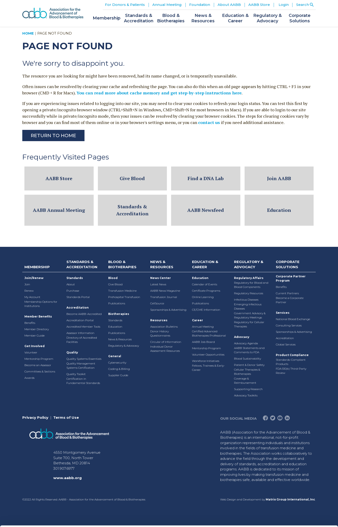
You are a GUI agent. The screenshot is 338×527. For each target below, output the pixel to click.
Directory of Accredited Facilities (81, 340)
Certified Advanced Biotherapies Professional (209, 333)
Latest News (158, 284)
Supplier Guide (118, 375)
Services (282, 312)
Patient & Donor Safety (249, 365)
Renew (29, 290)
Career (197, 320)
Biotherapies (118, 314)
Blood (113, 278)
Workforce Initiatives (205, 361)
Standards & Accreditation (132, 210)
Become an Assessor (37, 365)
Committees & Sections (39, 371)
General (114, 356)
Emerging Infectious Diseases (247, 306)
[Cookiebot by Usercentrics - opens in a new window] (30, 517)
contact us (209, 122)
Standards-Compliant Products (291, 362)
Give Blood (132, 178)
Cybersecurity (117, 362)
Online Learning (203, 297)
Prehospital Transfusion (124, 297)
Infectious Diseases (246, 299)
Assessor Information (80, 333)
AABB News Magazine (165, 290)
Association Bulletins (164, 326)
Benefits (29, 323)
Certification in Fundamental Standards (83, 381)
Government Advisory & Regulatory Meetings (249, 315)
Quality (72, 352)
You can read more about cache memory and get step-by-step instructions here (159, 93)
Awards (29, 378)
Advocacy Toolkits (245, 395)
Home (28, 33)
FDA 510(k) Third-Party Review (291, 371)
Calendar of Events (204, 284)
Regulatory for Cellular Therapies (249, 324)
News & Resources (120, 339)
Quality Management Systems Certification (80, 365)
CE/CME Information (206, 309)
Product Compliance (292, 355)
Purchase (72, 290)
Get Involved (34, 346)
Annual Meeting (203, 326)
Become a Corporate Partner (289, 300)
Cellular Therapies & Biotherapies (247, 372)
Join (27, 284)
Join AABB (279, 178)
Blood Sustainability (247, 358)
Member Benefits (38, 316)
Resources (158, 320)
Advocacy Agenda (246, 343)
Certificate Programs (206, 290)
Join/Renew (33, 278)
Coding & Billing (119, 369)
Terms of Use (66, 417)
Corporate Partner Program (291, 278)
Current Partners (287, 293)
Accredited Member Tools (83, 326)
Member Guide (34, 335)
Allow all (299, 455)
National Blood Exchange (293, 319)
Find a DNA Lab (206, 178)
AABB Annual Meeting (59, 210)
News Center (160, 278)
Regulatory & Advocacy (123, 345)
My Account (32, 297)
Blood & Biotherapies (122, 264)
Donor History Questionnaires (160, 333)
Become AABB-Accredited (84, 314)
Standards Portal (78, 297)
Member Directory (36, 329)
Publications (116, 303)
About (70, 284)
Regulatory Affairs (248, 278)
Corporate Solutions (288, 264)
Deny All (299, 486)
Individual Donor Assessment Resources (165, 349)
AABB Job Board (203, 342)
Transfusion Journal (163, 297)
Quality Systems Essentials (83, 358)
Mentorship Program (38, 358)
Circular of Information (165, 342)
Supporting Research (248, 389)
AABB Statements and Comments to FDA (249, 350)
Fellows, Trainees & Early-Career (208, 368)
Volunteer (30, 352)
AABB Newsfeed (205, 210)
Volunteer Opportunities (208, 354)
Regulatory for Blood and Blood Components (251, 285)
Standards (74, 278)
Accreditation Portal (80, 320)
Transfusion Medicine (122, 290)
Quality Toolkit (76, 374)
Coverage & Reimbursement (245, 380)
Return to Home (53, 135)
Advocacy (241, 337)
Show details (246, 518)
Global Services (286, 344)
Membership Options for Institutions (40, 304)
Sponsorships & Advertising (168, 309)
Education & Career (205, 264)
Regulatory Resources (248, 293)
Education (279, 210)
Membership (37, 267)
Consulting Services (289, 325)
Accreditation (77, 307)
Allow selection (298, 471)
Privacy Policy (35, 417)
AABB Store (59, 178)
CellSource (157, 303)
